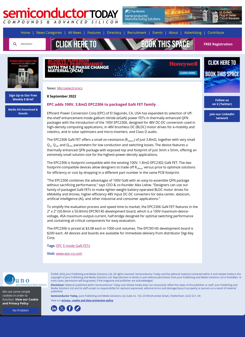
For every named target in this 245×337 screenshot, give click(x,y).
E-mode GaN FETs (76, 245)
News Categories (49, 32)
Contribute (216, 32)
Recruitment (136, 32)
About (173, 32)
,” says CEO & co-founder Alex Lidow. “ (125, 185)
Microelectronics (69, 88)
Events (157, 32)
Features (94, 32)
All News (74, 32)
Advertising (192, 32)
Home (25, 32)
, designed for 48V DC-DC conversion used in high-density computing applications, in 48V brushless (121, 124)
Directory (114, 32)
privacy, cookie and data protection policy (87, 300)
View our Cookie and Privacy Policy (20, 301)
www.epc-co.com (69, 253)
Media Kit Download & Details (23, 111)
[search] (27, 44)
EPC (59, 245)
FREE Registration (218, 44)
